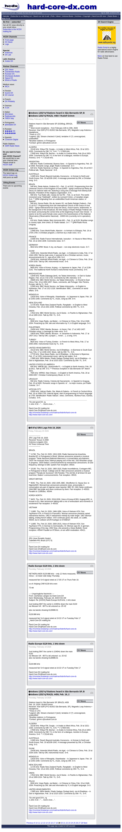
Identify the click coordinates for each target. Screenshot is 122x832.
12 (41, 823)
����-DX (10, 131)
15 (49, 823)
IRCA (7, 87)
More (100, 56)
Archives (78, 16)
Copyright (86, 16)
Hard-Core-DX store (99, 16)
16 (52, 823)
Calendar (6, 16)
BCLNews (9, 114)
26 (77, 823)
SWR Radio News (12, 146)
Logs (7, 44)
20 (62, 823)
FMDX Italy (9, 118)
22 (67, 823)
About (58, 16)
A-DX (7, 108)
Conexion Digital (11, 139)
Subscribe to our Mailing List (21, 16)
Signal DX (9, 78)
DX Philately (10, 101)
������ (10, 133)
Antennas (9, 53)
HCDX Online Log (10, 175)
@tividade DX (10, 125)
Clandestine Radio (12, 72)
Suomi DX (9, 93)
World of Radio (11, 80)
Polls (53, 16)
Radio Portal (103, 47)
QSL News (9, 70)
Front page (9, 40)
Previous (30, 823)
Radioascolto (10, 116)
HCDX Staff (7, 165)
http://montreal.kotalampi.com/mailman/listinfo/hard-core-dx (52, 413)
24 (72, 823)
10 (36, 823)
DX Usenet (9, 95)
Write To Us (6, 19)
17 (54, 823)
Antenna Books (67, 16)
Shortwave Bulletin (12, 76)
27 (79, 823)
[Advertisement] (61, 41)
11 (39, 823)
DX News (8, 42)
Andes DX (9, 61)
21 (64, 823)
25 (74, 823)
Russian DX (9, 74)
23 (69, 823)
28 (82, 823)
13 (44, 823)
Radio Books (112, 16)
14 (47, 823)
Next (85, 823)
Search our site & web (41, 16)
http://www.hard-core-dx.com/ (40, 415)
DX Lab (8, 55)
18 (57, 823)
